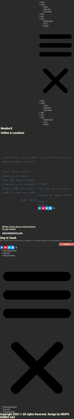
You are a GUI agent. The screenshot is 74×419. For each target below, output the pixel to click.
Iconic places (48, 11)
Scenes (43, 4)
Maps (42, 14)
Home (42, 2)
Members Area (48, 21)
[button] (55, 63)
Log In (45, 23)
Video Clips (47, 9)
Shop (42, 16)
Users (42, 19)
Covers (46, 7)
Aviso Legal (6, 253)
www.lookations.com (12, 233)
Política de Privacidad (10, 250)
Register (46, 26)
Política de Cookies (9, 255)
